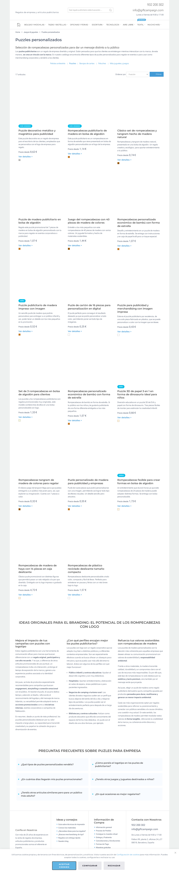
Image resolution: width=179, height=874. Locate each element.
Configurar (89, 865)
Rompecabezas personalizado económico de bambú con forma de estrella (138, 223)
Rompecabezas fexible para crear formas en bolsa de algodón (138, 481)
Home (17, 32)
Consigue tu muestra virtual (106, 834)
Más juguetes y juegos (119, 63)
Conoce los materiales (67, 828)
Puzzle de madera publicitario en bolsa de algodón (39, 221)
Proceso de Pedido (103, 831)
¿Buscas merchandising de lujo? (71, 834)
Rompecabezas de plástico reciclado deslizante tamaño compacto (86, 569)
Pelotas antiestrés (57, 63)
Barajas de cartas (86, 63)
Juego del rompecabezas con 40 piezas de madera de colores (88, 221)
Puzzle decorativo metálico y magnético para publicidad (37, 132)
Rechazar (114, 865)
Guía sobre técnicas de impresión (71, 824)
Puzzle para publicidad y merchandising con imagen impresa (135, 308)
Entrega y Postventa (104, 837)
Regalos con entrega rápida (69, 838)
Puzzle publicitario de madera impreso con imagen (37, 307)
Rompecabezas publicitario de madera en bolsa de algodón (87, 132)
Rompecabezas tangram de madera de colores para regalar (38, 481)
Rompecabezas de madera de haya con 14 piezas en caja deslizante (37, 569)
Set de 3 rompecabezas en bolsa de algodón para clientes (39, 393)
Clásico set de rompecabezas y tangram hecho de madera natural (137, 134)
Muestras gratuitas (103, 847)
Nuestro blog (63, 841)
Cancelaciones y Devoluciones (108, 841)
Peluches (102, 63)
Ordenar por (120, 74)
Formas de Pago (102, 844)
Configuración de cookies (128, 854)
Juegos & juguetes (31, 32)
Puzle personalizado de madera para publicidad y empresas (88, 481)
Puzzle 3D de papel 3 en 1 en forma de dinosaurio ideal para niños (137, 394)
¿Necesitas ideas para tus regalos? (72, 831)
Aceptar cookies (64, 865)
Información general (104, 827)
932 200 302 (155, 5)
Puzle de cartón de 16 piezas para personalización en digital (89, 307)
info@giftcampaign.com (148, 10)
